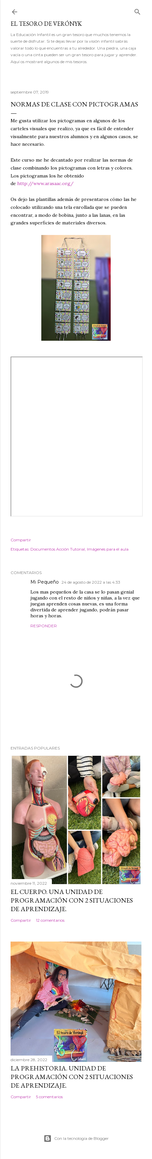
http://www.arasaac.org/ (45, 183)
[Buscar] (137, 10)
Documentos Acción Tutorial (57, 549)
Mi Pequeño (44, 582)
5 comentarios (49, 1096)
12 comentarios (50, 920)
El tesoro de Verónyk (46, 23)
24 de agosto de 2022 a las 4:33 (90, 582)
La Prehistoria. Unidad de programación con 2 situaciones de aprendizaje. (72, 1077)
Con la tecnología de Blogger (76, 1138)
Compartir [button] (21, 539)
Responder (43, 625)
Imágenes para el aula (108, 549)
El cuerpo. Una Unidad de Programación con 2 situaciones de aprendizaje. (72, 900)
